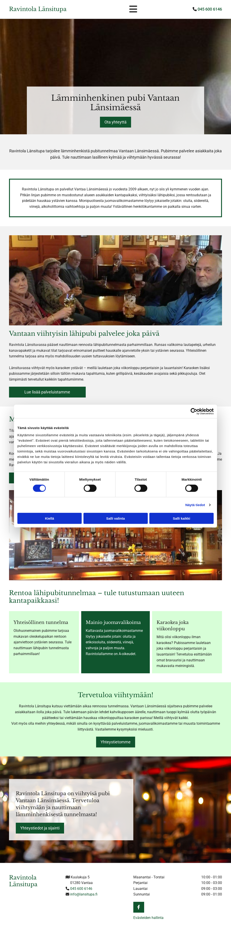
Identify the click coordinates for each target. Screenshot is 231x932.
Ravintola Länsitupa (38, 9)
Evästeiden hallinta (148, 918)
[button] (115, 122)
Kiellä (49, 518)
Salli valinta (115, 518)
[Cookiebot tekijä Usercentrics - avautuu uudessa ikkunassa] (194, 411)
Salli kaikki (181, 518)
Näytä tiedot (195, 505)
